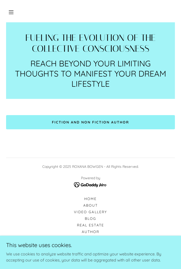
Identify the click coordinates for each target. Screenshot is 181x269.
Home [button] (90, 198)
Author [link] (90, 231)
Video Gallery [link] (90, 212)
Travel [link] (90, 245)
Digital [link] (90, 238)
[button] (11, 12)
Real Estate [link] (90, 225)
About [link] (90, 205)
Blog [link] (90, 218)
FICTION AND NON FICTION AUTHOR (90, 122)
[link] (90, 43)
